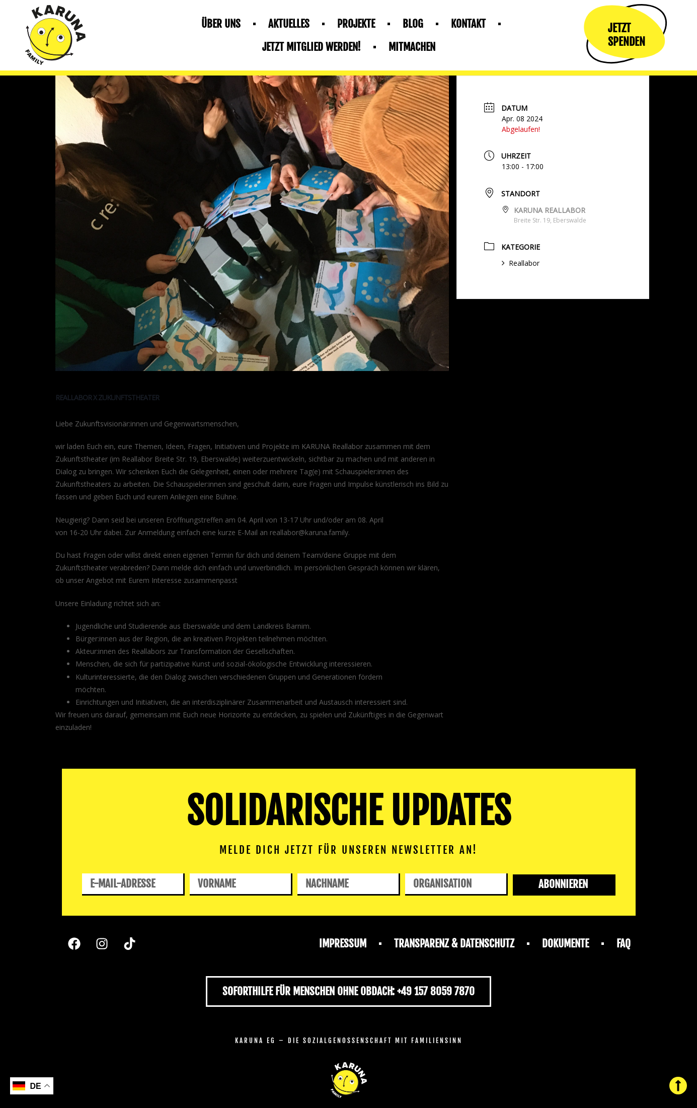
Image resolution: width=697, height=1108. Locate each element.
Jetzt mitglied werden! (311, 46)
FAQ (623, 943)
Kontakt (468, 23)
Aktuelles (288, 23)
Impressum (342, 943)
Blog (413, 23)
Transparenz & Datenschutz (454, 943)
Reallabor (520, 263)
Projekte (356, 23)
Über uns (221, 23)
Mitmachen (412, 46)
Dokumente (565, 943)
